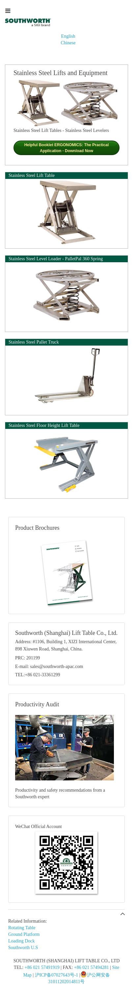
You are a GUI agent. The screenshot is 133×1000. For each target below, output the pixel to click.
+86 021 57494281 (91, 967)
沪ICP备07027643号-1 (56, 975)
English (68, 36)
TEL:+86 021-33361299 (37, 674)
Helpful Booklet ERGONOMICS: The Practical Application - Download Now (66, 148)
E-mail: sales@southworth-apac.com (49, 666)
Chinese (68, 42)
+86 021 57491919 (42, 967)
